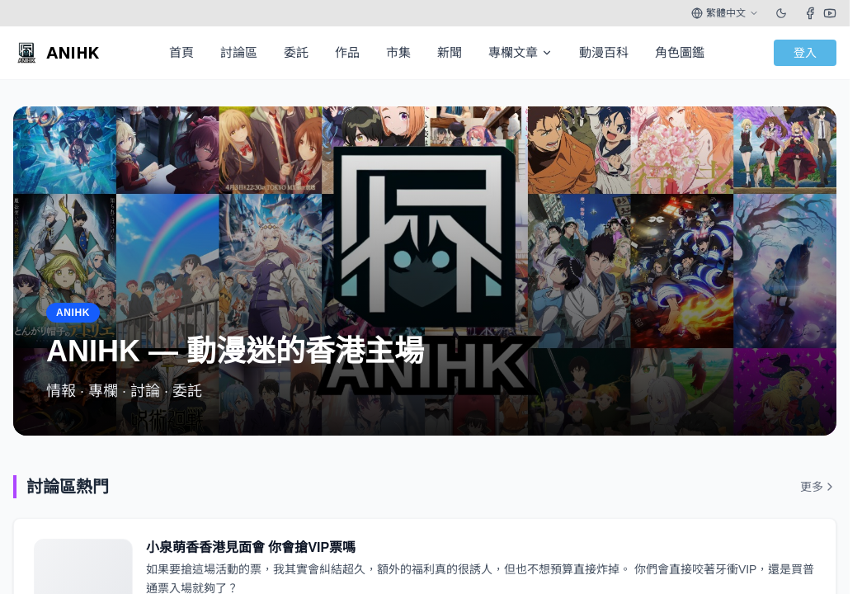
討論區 (238, 52)
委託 (296, 52)
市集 (398, 52)
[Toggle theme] (781, 13)
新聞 (449, 52)
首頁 (181, 52)
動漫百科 (604, 52)
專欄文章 (520, 52)
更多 (818, 486)
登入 (805, 52)
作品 (347, 52)
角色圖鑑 (679, 52)
